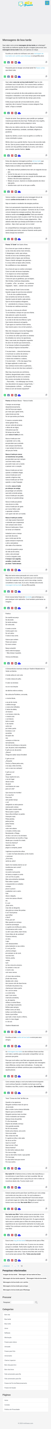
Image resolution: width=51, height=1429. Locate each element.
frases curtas (40, 68)
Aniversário (8, 1356)
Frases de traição (10, 1388)
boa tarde (28, 597)
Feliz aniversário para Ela (12, 1379)
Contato (7, 1405)
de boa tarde (37, 161)
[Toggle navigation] (47, 3)
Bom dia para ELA (10, 1365)
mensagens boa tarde (15, 1052)
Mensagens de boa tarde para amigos (15, 1286)
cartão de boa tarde (23, 1037)
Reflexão (7, 1333)
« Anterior (6, 1266)
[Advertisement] (25, 21)
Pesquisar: (6, 1302)
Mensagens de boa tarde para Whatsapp (16, 1290)
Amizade (7, 1347)
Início (6, 1400)
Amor (6, 1328)
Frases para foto (9, 1351)
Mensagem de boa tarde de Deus (30, 1274)
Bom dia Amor (9, 1369)
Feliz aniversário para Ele (12, 1374)
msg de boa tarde (19, 1240)
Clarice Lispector (10, 1360)
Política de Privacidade (12, 1409)
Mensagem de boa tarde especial (14, 1278)
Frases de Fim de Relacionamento (15, 1383)
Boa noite (7, 1324)
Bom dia (7, 1315)
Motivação (7, 1337)
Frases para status (10, 1342)
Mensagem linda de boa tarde (36, 1278)
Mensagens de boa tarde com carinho (15, 1282)
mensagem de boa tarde (14, 585)
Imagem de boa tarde (10, 1274)
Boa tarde (7, 1319)
